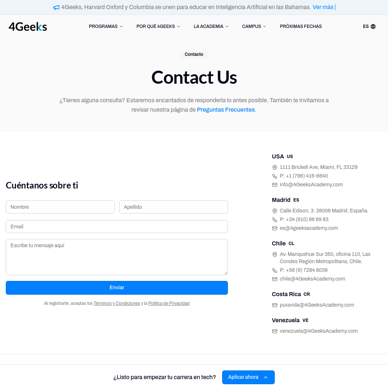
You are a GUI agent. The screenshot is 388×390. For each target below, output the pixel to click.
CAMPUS (254, 26)
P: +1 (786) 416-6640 (304, 176)
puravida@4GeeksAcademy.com (317, 305)
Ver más (323, 7)
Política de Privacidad (168, 303)
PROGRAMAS (106, 26)
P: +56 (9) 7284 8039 (303, 270)
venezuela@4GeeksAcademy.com (319, 331)
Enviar (117, 287)
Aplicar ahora (248, 377)
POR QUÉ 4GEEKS (158, 26)
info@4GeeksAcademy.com (311, 184)
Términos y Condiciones (117, 303)
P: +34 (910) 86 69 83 (304, 219)
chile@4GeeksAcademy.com (312, 279)
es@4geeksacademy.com (309, 228)
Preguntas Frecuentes (226, 110)
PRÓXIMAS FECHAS (301, 26)
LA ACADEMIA (211, 26)
